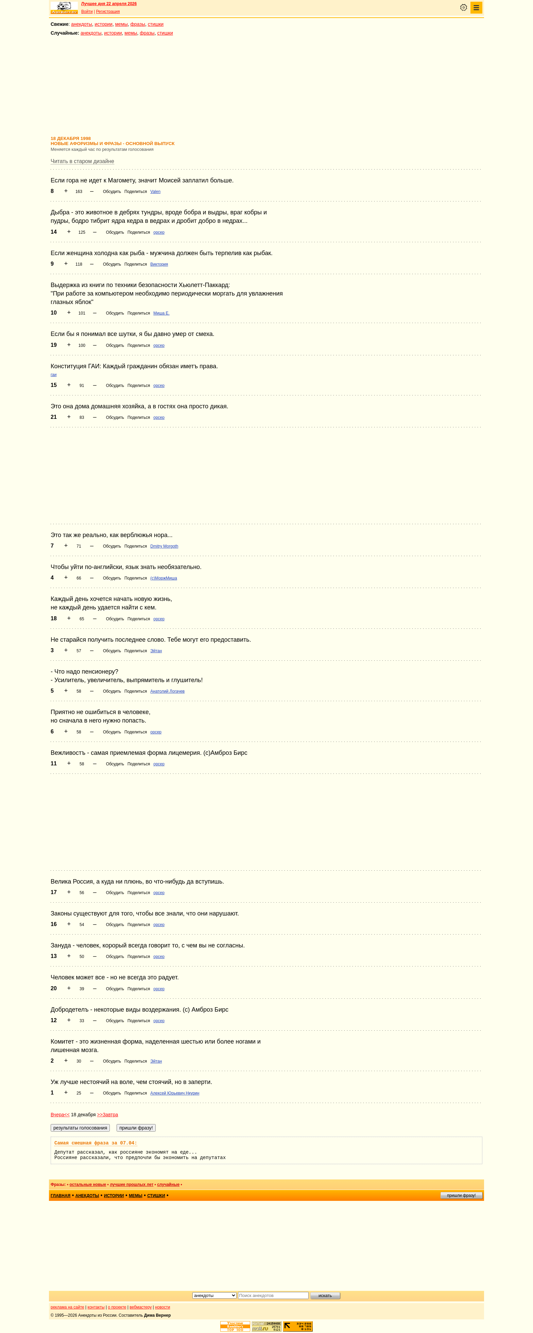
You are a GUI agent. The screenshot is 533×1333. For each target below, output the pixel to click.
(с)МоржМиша (163, 578)
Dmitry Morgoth (164, 546)
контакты (96, 1307)
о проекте (117, 1307)
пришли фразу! (461, 1195)
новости (162, 1307)
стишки (156, 24)
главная (60, 1195)
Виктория (159, 264)
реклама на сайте (67, 1307)
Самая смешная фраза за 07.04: (95, 1143)
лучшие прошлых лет (131, 1184)
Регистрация (108, 11)
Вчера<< (60, 1114)
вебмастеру (141, 1307)
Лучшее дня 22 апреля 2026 (109, 3)
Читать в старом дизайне (82, 161)
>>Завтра (107, 1114)
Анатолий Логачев (167, 691)
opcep (159, 232)
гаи (54, 374)
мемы (121, 24)
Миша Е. (161, 313)
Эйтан (156, 650)
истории (104, 24)
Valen (155, 191)
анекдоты (81, 24)
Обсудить (112, 191)
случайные (168, 1184)
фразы (138, 24)
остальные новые (87, 1184)
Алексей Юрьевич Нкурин (174, 1093)
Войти (87, 11)
